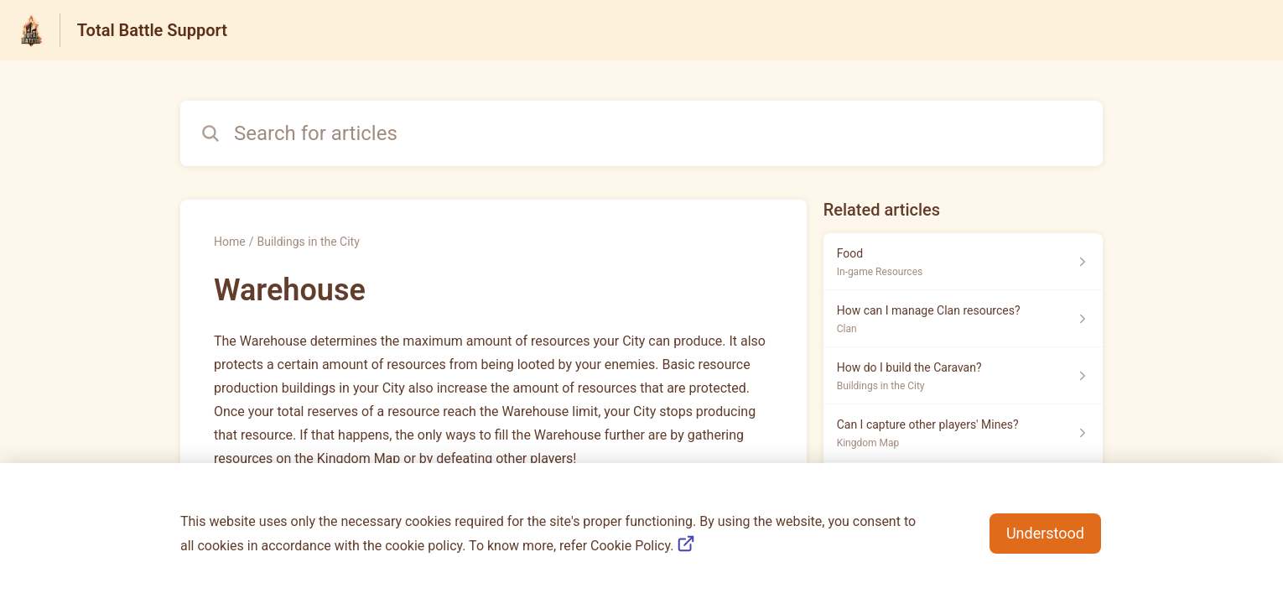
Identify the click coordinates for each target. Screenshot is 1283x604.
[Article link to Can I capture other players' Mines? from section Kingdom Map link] (963, 432)
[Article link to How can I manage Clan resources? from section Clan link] (963, 318)
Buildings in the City (308, 241)
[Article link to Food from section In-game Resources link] (963, 261)
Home (230, 241)
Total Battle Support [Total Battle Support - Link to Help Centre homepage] (152, 30)
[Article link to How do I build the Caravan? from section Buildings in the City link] (963, 375)
